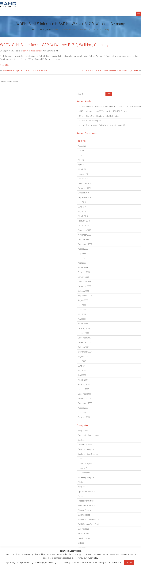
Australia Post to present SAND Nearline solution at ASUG (101, 125)
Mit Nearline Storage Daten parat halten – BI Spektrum (24, 70)
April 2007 (82, 375)
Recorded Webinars (86, 505)
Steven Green (83, 533)
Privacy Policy (92, 558)
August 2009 (83, 249)
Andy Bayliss (83, 430)
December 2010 (84, 183)
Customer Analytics (86, 449)
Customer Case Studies (88, 454)
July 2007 (82, 361)
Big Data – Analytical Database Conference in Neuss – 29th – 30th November (109, 106)
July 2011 (82, 150)
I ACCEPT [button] (129, 562)
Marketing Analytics (86, 477)
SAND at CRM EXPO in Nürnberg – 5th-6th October (98, 116)
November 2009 (84, 235)
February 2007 (84, 384)
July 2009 (82, 253)
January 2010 (83, 225)
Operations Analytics (86, 491)
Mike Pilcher (83, 487)
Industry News (84, 473)
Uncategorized (45, 29)
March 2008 (83, 324)
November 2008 (84, 286)
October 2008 (83, 291)
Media (80, 482)
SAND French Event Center (89, 519)
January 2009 (83, 277)
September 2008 (85, 295)
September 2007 (85, 352)
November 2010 (84, 188)
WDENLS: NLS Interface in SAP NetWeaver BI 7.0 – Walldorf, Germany (110, 70)
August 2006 (83, 408)
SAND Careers (84, 515)
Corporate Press (85, 444)
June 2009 (82, 258)
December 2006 (84, 394)
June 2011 (82, 155)
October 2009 (83, 239)
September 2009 (85, 244)
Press (80, 496)
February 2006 (84, 417)
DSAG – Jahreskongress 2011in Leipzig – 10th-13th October (103, 111)
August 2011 (83, 146)
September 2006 (85, 403)
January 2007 (83, 389)
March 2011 (83, 169)
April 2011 (82, 164)
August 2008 (83, 300)
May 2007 (82, 370)
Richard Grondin (84, 510)
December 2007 (84, 338)
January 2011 (83, 178)
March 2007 (83, 380)
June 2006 (82, 412)
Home (34, 29)
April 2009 (82, 263)
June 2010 (82, 207)
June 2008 (82, 309)
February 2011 (84, 174)
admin (25, 51)
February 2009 (84, 272)
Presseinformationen (86, 501)
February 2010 (84, 221)
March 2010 (83, 216)
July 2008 (82, 305)
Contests (82, 440)
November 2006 (84, 398)
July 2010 (82, 202)
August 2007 (83, 356)
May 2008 (82, 314)
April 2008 (82, 319)
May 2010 (82, 211)
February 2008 (84, 328)
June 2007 (82, 366)
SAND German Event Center (89, 524)
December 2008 (84, 281)
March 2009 (83, 267)
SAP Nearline (83, 529)
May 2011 (82, 160)
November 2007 (84, 342)
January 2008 (83, 333)
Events (80, 458)
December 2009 (84, 230)
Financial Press (84, 468)
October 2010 (83, 193)
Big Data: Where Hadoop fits (89, 120)
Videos (81, 543)
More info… (4, 65)
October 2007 (83, 347)
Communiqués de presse (88, 435)
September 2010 (85, 197)
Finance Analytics (85, 463)
